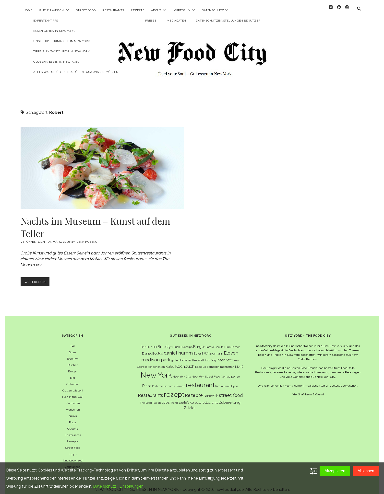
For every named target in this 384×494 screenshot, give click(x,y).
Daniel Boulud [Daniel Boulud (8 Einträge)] (152, 349)
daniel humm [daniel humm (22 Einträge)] (178, 348)
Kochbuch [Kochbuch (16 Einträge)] (184, 361)
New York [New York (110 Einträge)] (156, 370)
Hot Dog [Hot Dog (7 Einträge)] (210, 356)
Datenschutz (213, 10)
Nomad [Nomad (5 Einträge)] (225, 372)
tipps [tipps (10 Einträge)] (166, 398)
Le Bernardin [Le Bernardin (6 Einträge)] (211, 362)
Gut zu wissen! (51, 10)
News (73, 411)
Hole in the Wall (72, 392)
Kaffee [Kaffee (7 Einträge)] (170, 362)
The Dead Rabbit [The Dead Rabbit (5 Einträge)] (150, 398)
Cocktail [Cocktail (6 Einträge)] (220, 342)
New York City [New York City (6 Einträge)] (182, 372)
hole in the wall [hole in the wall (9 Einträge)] (192, 356)
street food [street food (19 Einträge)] (231, 390)
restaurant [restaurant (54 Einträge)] (200, 380)
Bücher (73, 360)
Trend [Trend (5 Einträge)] (174, 398)
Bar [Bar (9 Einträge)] (143, 342)
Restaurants (113, 10)
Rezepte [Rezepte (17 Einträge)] (194, 390)
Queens (72, 424)
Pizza (72, 418)
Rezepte (137, 10)
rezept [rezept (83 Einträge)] (174, 390)
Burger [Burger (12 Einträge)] (199, 342)
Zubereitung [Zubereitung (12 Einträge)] (229, 398)
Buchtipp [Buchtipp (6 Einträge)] (186, 342)
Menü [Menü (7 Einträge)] (239, 362)
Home (28, 10)
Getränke (72, 379)
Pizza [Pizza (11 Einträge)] (146, 381)
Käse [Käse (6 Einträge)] (198, 362)
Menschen (73, 405)
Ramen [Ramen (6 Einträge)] (180, 381)
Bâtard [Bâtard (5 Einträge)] (210, 342)
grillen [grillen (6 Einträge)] (175, 356)
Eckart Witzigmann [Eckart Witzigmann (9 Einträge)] (208, 349)
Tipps (72, 449)
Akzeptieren (334, 471)
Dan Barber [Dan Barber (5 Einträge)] (233, 342)
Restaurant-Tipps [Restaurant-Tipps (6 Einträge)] (226, 381)
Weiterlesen (37, 278)
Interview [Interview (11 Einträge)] (224, 356)
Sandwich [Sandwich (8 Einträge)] (211, 391)
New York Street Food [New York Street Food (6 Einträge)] (206, 372)
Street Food (86, 10)
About (156, 10)
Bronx (72, 348)
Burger (72, 367)
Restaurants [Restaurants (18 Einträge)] (150, 390)
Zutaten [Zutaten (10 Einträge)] (190, 403)
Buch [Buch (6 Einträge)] (176, 342)
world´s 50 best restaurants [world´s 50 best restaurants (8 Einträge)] (198, 398)
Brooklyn (73, 354)
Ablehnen (366, 471)
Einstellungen (131, 486)
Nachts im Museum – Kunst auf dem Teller (102, 163)
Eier (72, 373)
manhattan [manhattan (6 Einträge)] (227, 362)
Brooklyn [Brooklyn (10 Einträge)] (165, 342)
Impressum (182, 10)
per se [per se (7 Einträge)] (235, 372)
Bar (73, 341)
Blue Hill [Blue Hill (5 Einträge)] (151, 342)
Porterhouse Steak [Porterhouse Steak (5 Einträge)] (163, 381)
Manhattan (73, 399)
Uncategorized (73, 456)
